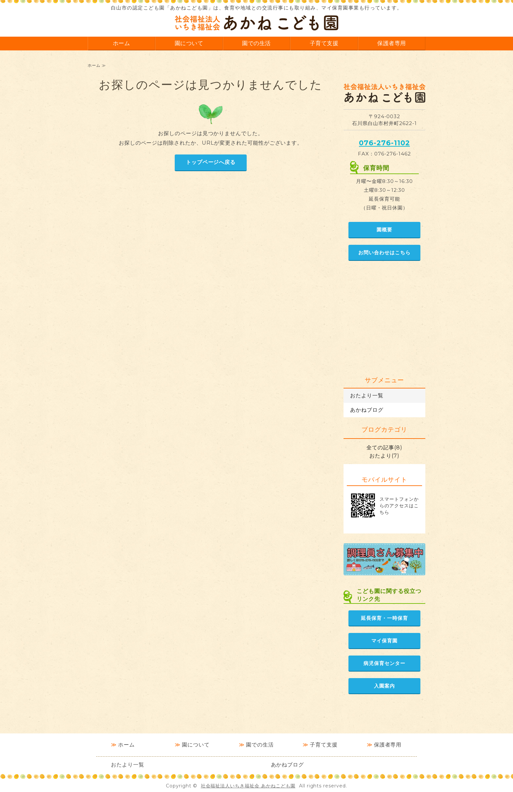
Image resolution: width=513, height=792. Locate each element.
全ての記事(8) (384, 447)
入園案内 (384, 686)
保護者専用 (391, 43)
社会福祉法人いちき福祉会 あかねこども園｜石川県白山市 (256, 23)
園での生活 (256, 43)
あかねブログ (366, 410)
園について (189, 43)
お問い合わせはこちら (384, 252)
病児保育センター (384, 663)
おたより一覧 (366, 395)
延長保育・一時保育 (384, 618)
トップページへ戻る (211, 162)
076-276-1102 (384, 143)
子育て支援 (324, 43)
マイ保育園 (384, 641)
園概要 (384, 229)
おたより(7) (384, 456)
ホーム (121, 43)
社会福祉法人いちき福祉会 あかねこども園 (248, 786)
